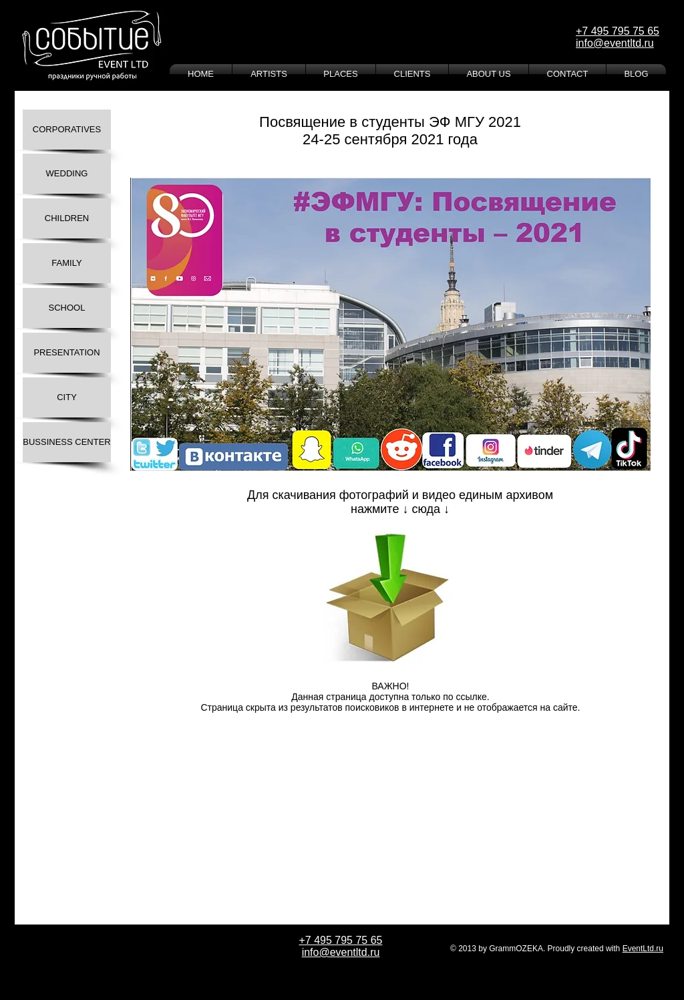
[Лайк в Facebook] (172, 740)
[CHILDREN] (67, 218)
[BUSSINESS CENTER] (67, 442)
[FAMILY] (67, 263)
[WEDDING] (67, 174)
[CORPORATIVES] (67, 130)
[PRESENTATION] (67, 353)
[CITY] (67, 397)
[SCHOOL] (67, 308)
